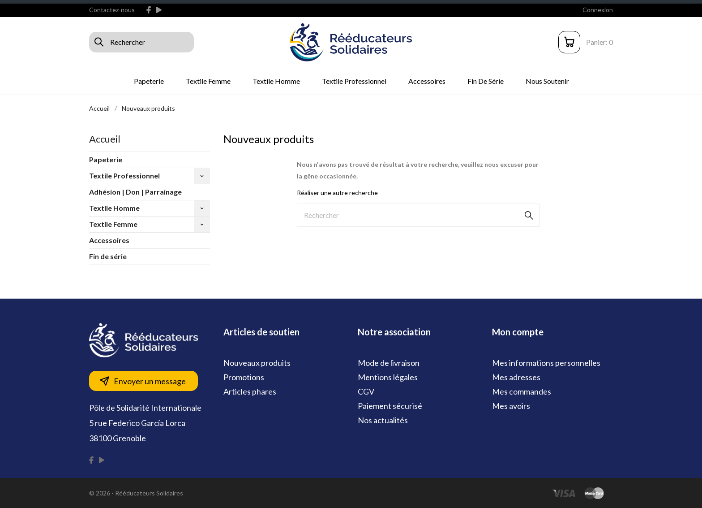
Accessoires (426, 81)
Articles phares (249, 391)
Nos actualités (383, 420)
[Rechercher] (418, 215)
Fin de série (485, 81)
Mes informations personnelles (546, 363)
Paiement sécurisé (390, 406)
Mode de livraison (388, 363)
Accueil (104, 139)
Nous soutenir (547, 81)
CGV (366, 391)
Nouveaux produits (257, 363)
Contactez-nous (112, 9)
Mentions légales (388, 377)
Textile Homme (276, 81)
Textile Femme (208, 81)
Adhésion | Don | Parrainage (135, 191)
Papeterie (149, 81)
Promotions (243, 377)
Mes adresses (516, 377)
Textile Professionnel (354, 81)
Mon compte (518, 331)
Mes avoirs (511, 406)
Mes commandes (521, 391)
